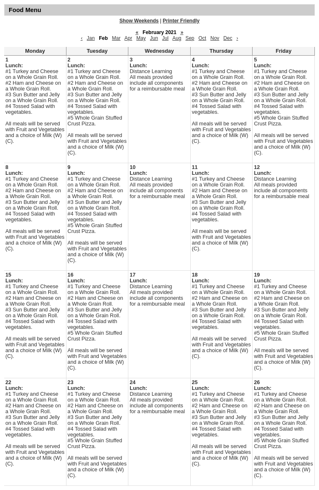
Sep (189, 38)
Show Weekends (139, 21)
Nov (214, 38)
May (141, 38)
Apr (129, 38)
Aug (176, 38)
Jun (154, 38)
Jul (165, 38)
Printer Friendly (181, 21)
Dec (227, 38)
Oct (202, 38)
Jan (91, 38)
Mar (116, 38)
